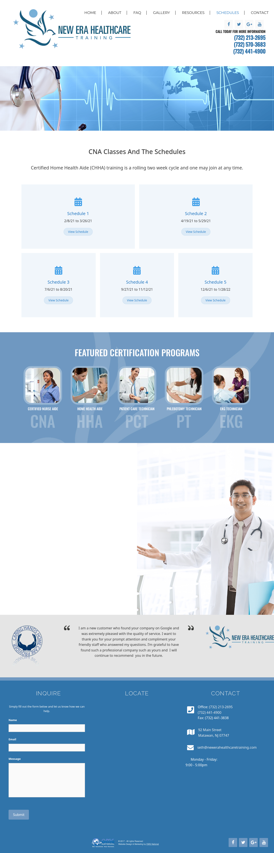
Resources (193, 13)
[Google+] (249, 24)
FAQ (137, 13)
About (114, 13)
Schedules (227, 13)
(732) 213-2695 (249, 37)
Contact (260, 13)
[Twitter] (239, 24)
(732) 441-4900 (249, 51)
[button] (78, 232)
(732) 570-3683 (249, 44)
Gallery (161, 13)
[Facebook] (228, 24)
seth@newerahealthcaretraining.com (227, 747)
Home (90, 13)
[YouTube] (259, 24)
